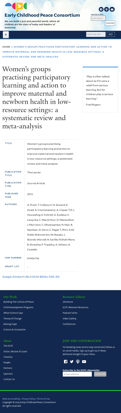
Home (6, 46)
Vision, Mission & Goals (15, 351)
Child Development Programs (18, 307)
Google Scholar (13, 276)
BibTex (44, 276)
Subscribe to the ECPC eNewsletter (81, 370)
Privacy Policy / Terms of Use (36, 398)
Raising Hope (10, 324)
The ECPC (8, 346)
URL (28, 276)
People (6, 362)
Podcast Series (70, 313)
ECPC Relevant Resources (75, 307)
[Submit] (111, 34)
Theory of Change (12, 318)
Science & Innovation (14, 329)
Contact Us (9, 379)
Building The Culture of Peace (18, 301)
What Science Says (13, 313)
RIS (57, 276)
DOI (35, 276)
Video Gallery (69, 318)
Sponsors (8, 373)
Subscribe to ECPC (98, 14)
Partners (7, 368)
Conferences (69, 324)
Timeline (8, 357)
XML (52, 276)
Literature (68, 301)
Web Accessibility (11, 398)
